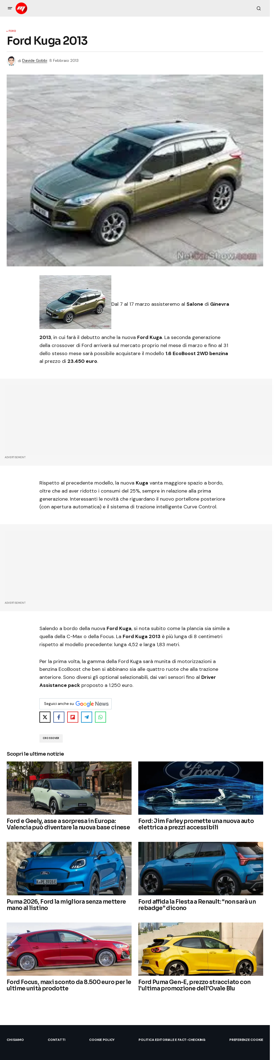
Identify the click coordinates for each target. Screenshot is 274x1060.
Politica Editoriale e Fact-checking (172, 1040)
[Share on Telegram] (86, 717)
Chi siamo (15, 1040)
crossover (51, 738)
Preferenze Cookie (246, 1040)
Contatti (56, 1040)
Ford (12, 31)
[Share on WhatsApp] (100, 717)
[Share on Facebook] (58, 717)
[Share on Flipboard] (72, 717)
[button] (10, 8)
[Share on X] (45, 717)
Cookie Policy (102, 1040)
